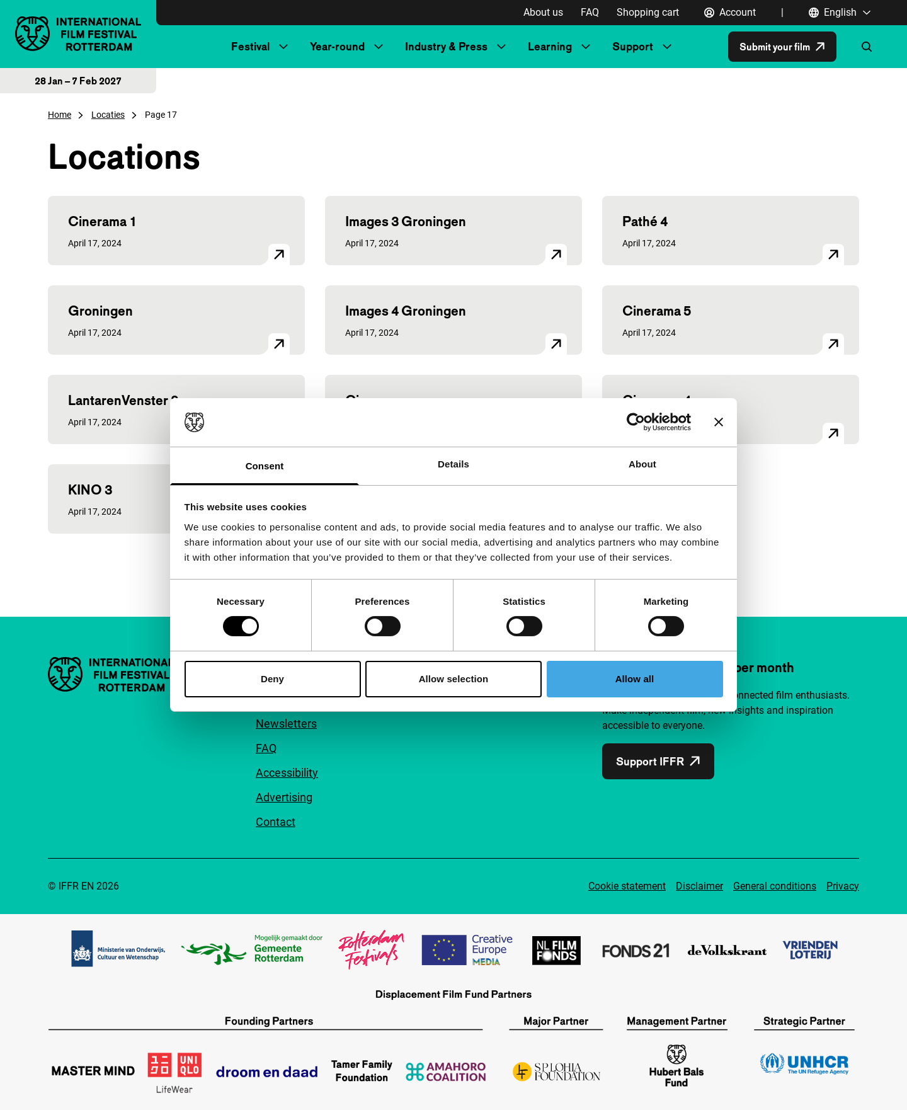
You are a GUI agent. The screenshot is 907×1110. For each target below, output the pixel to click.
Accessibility (287, 772)
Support (632, 46)
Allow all (634, 678)
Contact (275, 821)
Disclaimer (699, 886)
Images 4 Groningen (405, 310)
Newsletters (286, 723)
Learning (550, 46)
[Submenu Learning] (585, 46)
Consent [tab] (265, 466)
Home (59, 115)
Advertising (284, 797)
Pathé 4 (645, 221)
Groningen (100, 310)
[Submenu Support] (667, 46)
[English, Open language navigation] (840, 12)
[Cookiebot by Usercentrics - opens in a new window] (636, 422)
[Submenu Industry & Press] (501, 46)
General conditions (774, 886)
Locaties (108, 115)
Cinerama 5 (656, 310)
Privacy (842, 886)
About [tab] (642, 464)
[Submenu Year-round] (378, 46)
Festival (250, 46)
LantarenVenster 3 (123, 400)
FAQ (590, 12)
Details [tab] (453, 464)
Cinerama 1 (102, 221)
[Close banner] (718, 422)
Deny (272, 678)
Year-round (337, 46)
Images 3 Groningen (405, 221)
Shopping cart (648, 12)
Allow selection (454, 678)
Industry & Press (446, 46)
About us (543, 12)
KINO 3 (90, 489)
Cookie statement (627, 886)
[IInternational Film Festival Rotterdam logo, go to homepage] (78, 33)
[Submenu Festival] (283, 46)
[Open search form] (867, 46)
